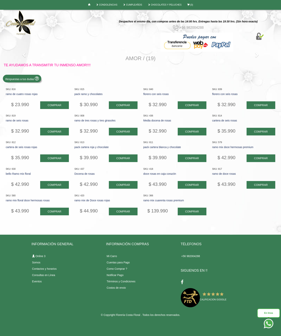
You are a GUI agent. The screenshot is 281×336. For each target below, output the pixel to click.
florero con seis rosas (156, 94)
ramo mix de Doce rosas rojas (92, 200)
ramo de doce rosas (223, 173)
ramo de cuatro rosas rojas (22, 94)
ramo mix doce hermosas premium (232, 147)
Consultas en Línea (43, 275)
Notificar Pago (115, 275)
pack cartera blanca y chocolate (162, 147)
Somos (36, 262)
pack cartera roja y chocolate (91, 147)
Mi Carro (112, 256)
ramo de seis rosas (17, 120)
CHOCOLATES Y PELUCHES (165, 4)
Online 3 (39, 256)
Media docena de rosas (157, 120)
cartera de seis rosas (224, 120)
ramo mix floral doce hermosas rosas (28, 200)
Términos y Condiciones (121, 281)
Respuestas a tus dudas (22, 78)
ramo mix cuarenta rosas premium (163, 200)
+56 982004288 (188, 28)
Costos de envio (116, 287)
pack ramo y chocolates (88, 94)
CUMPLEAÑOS (132, 4)
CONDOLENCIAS (106, 4)
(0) (190, 4)
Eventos (37, 281)
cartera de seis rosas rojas (21, 147)
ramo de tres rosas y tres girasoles (95, 120)
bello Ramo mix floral (18, 173)
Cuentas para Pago (118, 262)
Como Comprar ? (117, 268)
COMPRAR (54, 105)
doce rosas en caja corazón (159, 173)
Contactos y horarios (44, 268)
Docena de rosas (84, 173)
